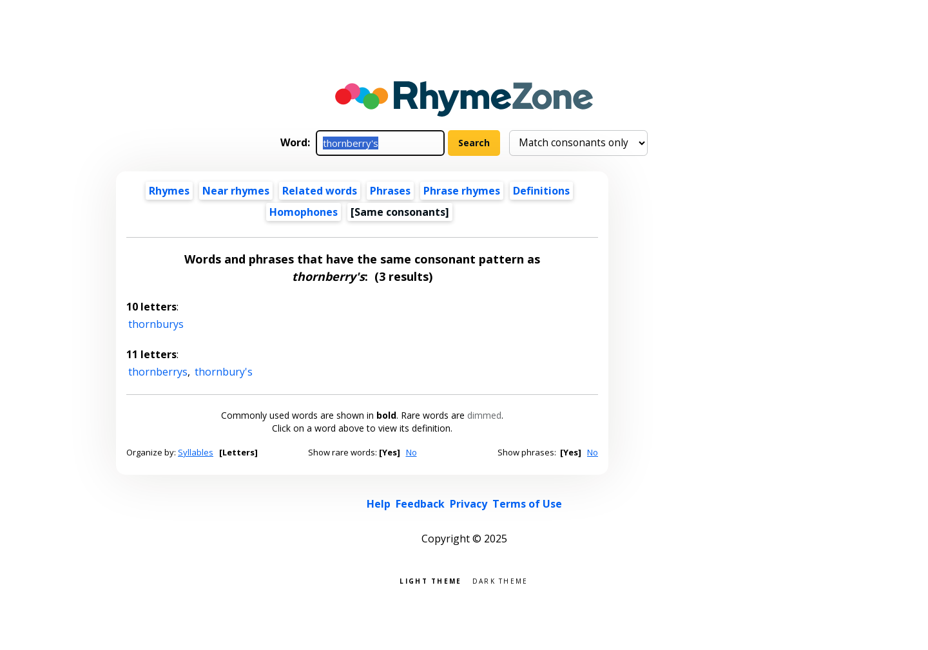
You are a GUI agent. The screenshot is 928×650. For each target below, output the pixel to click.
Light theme (430, 580)
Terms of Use (527, 504)
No (411, 452)
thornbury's (224, 372)
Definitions (541, 191)
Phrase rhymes (461, 191)
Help (379, 504)
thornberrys (158, 372)
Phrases (390, 191)
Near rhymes (235, 191)
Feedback (420, 504)
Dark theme (500, 580)
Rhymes (169, 191)
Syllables (195, 452)
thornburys (156, 324)
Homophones (303, 212)
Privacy (468, 504)
